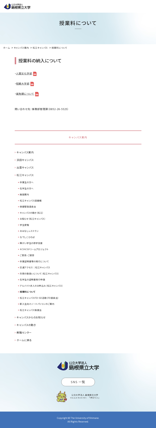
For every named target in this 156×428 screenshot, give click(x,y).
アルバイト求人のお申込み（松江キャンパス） (41, 285)
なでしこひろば (27, 237)
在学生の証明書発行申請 (32, 279)
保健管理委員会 (28, 206)
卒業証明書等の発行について (34, 261)
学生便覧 (24, 224)
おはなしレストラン (29, 230)
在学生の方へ (26, 188)
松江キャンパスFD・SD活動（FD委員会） (39, 297)
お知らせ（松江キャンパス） (33, 218)
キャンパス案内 (78, 137)
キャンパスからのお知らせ (31, 317)
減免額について (25, 94)
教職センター (24, 332)
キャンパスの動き (26, 325)
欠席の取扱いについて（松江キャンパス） (39, 273)
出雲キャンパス (25, 167)
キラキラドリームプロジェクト (34, 249)
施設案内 (24, 194)
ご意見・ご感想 (27, 255)
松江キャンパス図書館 (31, 200)
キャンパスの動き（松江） (32, 212)
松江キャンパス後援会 (31, 310)
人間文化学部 (24, 73)
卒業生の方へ (26, 182)
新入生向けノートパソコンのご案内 (37, 303)
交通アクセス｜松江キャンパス (35, 267)
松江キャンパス (25, 175)
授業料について (27, 291)
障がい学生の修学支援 (31, 243)
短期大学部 (22, 83)
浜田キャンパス (25, 160)
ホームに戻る (24, 340)
